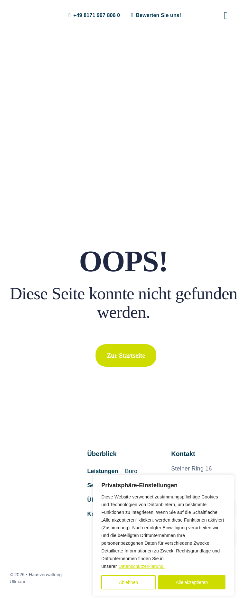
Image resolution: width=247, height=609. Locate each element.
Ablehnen (128, 582)
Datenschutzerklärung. (142, 566)
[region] (163, 535)
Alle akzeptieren (192, 582)
